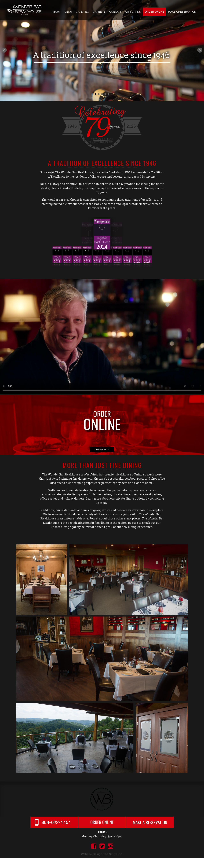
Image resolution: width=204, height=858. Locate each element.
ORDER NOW (102, 449)
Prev (4, 50)
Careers (99, 11)
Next (199, 50)
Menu (68, 11)
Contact (115, 11)
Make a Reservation (182, 11)
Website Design (91, 854)
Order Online (154, 11)
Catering (82, 11)
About (56, 11)
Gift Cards (133, 11)
